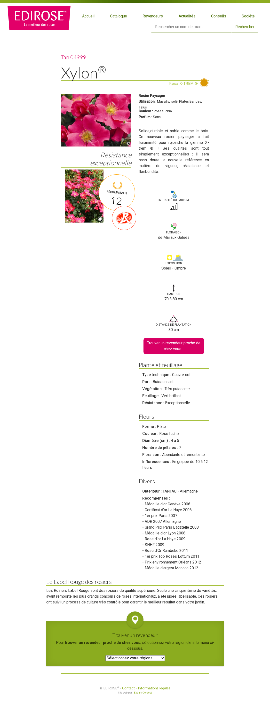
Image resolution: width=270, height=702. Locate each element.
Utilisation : (147, 101)
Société (248, 16)
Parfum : (145, 117)
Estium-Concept (143, 692)
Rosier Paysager (152, 96)
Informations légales (154, 688)
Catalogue (118, 16)
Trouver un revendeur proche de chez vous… (173, 346)
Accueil (88, 16)
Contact (128, 688)
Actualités (187, 16)
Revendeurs (153, 16)
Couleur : (146, 111)
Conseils (218, 16)
